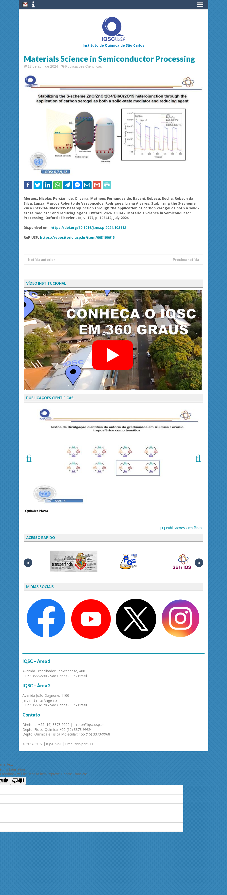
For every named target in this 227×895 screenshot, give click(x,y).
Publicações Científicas (83, 66)
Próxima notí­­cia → (188, 260)
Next (196, 458)
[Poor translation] (18, 781)
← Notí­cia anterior (39, 260)
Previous (31, 458)
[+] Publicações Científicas (181, 527)
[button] (200, 4)
